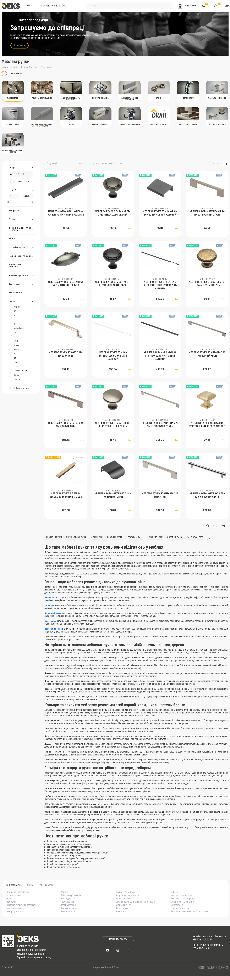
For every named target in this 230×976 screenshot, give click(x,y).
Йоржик (64, 892)
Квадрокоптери (68, 905)
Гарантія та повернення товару (34, 958)
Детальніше (20, 45)
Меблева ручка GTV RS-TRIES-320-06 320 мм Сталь (207, 495)
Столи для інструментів (17, 892)
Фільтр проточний (15, 912)
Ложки (9, 899)
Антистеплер (176, 905)
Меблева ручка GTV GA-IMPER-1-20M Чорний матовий (113, 284)
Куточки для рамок (70, 909)
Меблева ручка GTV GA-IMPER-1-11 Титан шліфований (113, 213)
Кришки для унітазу (125, 892)
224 (223, 526)
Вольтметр (121, 912)
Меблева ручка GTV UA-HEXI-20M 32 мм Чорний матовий (160, 213)
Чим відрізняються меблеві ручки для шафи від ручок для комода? (77, 853)
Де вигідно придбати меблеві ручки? (63, 867)
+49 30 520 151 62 (202, 948)
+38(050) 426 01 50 (202, 940)
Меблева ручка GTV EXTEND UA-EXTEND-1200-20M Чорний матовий (160, 285)
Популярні (52, 163)
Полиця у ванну (13, 896)
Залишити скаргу (118, 939)
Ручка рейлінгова (195, 537)
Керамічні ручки (114, 537)
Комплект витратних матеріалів (21, 905)
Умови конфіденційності (30, 954)
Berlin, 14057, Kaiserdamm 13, (208, 945)
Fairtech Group (112, 968)
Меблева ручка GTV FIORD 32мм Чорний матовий (112, 495)
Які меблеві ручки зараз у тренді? (62, 864)
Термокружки (67, 902)
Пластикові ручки (135, 537)
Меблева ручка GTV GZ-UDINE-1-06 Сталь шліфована (113, 425)
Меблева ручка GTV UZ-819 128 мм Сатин (160, 495)
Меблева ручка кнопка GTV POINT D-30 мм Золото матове (207, 425)
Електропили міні (14, 909)
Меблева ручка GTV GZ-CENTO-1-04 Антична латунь (207, 284)
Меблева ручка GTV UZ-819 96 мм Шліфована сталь (207, 213)
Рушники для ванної (180, 909)
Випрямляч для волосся (127, 896)
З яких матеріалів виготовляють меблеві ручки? (68, 844)
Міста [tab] (30, 885)
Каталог (14, 67)
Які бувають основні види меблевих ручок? (66, 841)
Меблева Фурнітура (29, 67)
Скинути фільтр (21, 181)
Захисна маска (68, 912)
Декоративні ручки (54, 629)
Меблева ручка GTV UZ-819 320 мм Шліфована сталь (160, 425)
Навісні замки (122, 909)
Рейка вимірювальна (71, 896)
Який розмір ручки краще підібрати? (63, 850)
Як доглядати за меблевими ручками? (64, 856)
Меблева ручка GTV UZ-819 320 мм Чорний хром (207, 354)
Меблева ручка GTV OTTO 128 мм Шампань (66, 354)
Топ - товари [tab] (46, 885)
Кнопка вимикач (123, 905)
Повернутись (12, 73)
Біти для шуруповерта (181, 896)
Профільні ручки (54, 537)
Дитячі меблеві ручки (76, 537)
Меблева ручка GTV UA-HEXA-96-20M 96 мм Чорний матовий (66, 213)
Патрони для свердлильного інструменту (190, 912)
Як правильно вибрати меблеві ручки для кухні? (69, 847)
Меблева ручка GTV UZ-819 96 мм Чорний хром (65, 425)
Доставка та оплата (27, 946)
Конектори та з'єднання (182, 902)
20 (213, 163)
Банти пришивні (123, 899)
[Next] (227, 527)
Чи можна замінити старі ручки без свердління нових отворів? (75, 859)
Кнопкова (49, 605)
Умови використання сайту (31, 950)
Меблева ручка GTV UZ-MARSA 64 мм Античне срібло (65, 284)
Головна (5, 67)
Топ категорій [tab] (13, 885)
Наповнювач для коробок (182, 899)
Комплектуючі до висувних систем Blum (135, 902)
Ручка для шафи (155, 537)
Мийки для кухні (68, 899)
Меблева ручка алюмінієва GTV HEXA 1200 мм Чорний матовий (160, 356)
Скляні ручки (97, 537)
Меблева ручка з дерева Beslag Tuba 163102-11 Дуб (65, 495)
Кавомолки (11, 902)
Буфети (174, 892)
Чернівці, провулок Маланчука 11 (211, 937)
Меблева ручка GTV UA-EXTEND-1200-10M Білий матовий (113, 356)
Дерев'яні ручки (174, 537)
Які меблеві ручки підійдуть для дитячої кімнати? (69, 862)
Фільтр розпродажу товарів (101, 163)
